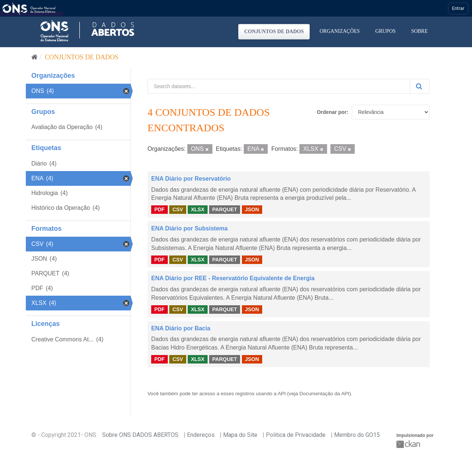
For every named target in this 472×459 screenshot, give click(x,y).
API (282, 393)
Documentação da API (324, 393)
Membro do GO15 (357, 434)
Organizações (340, 31)
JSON (252, 209)
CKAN (408, 444)
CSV (178, 209)
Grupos (385, 31)
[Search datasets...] (279, 86)
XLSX (198, 209)
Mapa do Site (240, 434)
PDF (159, 209)
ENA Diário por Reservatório (190, 178)
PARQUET (224, 209)
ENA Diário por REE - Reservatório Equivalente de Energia (233, 278)
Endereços (201, 434)
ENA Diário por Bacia (180, 328)
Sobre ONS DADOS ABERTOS (140, 434)
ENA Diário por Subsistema (189, 228)
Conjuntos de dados (274, 31)
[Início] (34, 57)
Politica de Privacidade (296, 434)
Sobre (419, 31)
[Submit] (420, 86)
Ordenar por (332, 112)
